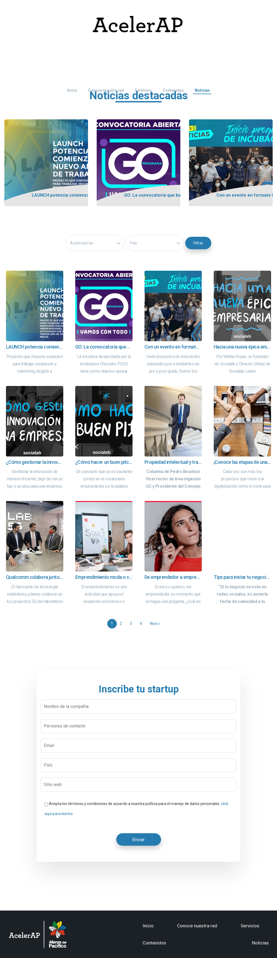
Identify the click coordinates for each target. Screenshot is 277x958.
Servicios (250, 925)
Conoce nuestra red (197, 925)
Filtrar (198, 243)
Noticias (260, 943)
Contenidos (154, 943)
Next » (155, 623)
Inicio (148, 925)
